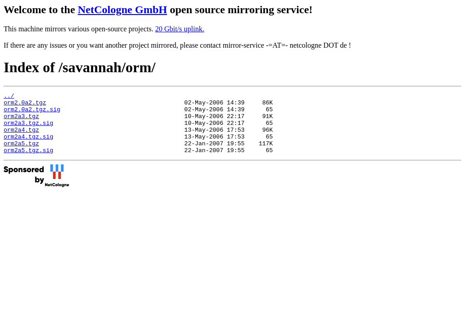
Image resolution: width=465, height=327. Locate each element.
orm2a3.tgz (21, 121)
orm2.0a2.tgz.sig (32, 113)
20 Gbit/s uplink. (179, 29)
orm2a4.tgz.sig (28, 146)
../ (9, 97)
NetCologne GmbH (122, 9)
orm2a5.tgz (21, 154)
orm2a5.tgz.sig (28, 162)
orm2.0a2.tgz (25, 105)
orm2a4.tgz (21, 138)
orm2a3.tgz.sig (28, 129)
